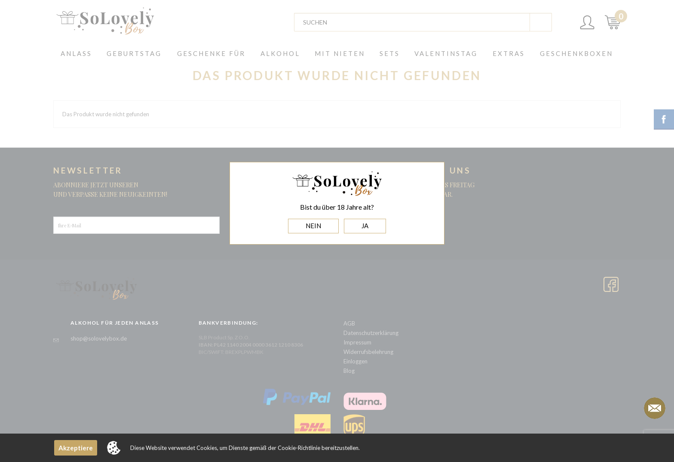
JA (365, 225)
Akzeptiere (75, 448)
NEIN (313, 225)
